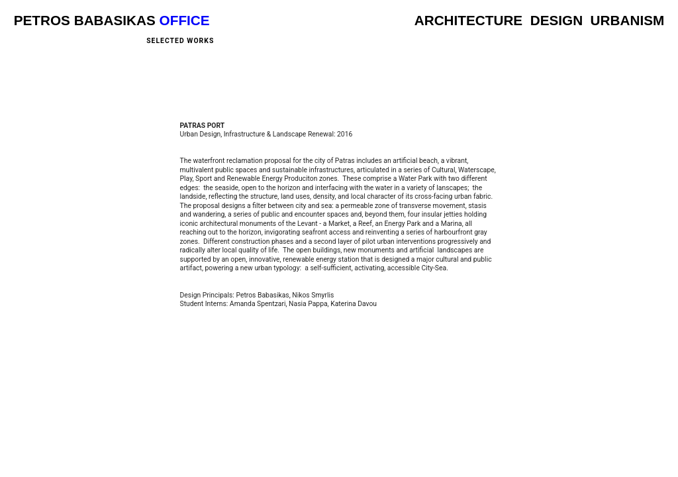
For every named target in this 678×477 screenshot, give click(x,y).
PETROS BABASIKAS (85, 20)
